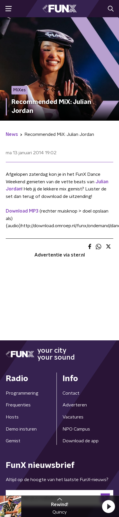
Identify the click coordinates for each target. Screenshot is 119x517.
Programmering (22, 393)
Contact (71, 393)
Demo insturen (21, 429)
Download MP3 (22, 211)
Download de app (81, 441)
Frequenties (18, 405)
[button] (108, 506)
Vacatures (73, 417)
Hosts (12, 417)
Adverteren (75, 405)
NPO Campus (76, 429)
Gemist (13, 441)
